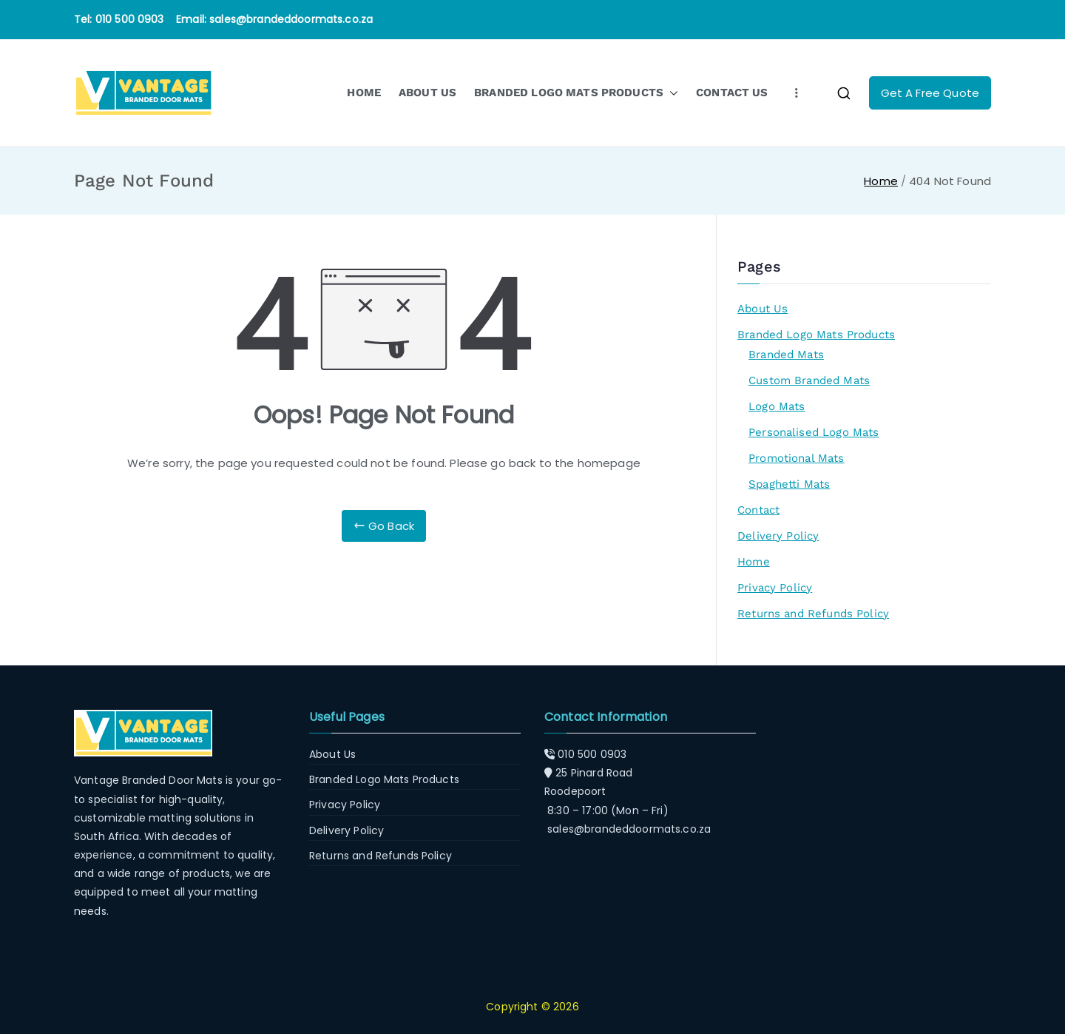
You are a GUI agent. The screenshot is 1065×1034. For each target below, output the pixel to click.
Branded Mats (786, 354)
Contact (758, 510)
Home (753, 561)
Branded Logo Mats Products (816, 334)
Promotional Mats (796, 458)
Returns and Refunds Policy (813, 613)
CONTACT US (732, 92)
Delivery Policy (778, 536)
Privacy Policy (774, 587)
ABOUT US (427, 92)
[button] (670, 93)
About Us (762, 308)
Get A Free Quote (930, 93)
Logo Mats (776, 406)
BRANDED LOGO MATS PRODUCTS (576, 93)
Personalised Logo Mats (813, 432)
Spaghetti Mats (789, 484)
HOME (364, 92)
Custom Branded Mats (809, 380)
